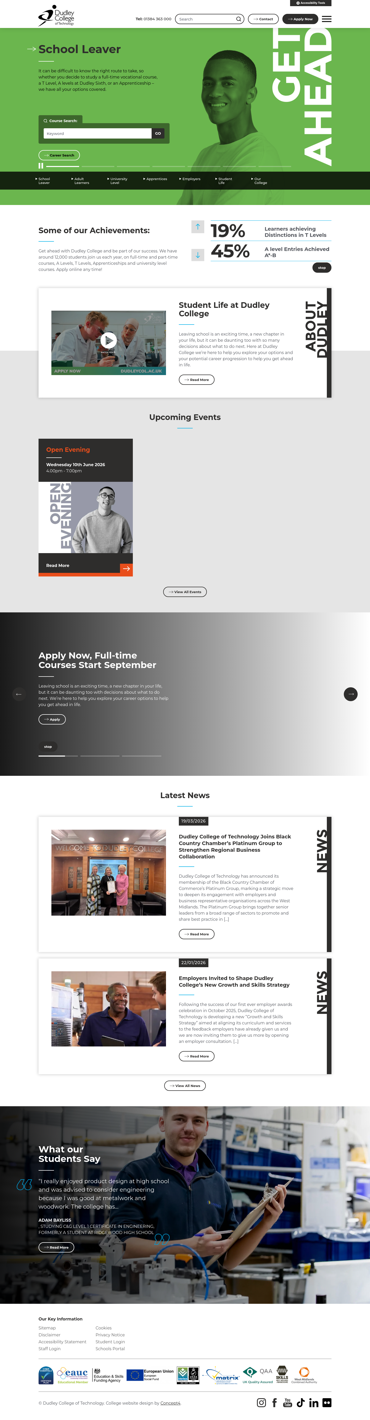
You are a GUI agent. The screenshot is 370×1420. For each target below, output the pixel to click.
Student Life (225, 180)
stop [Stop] (319, 268)
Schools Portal (110, 1348)
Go (158, 133)
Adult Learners (82, 180)
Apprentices (156, 179)
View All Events (185, 592)
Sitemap (47, 1328)
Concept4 (170, 1403)
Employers (191, 179)
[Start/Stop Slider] (40, 166)
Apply (300, 19)
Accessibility (311, 3)
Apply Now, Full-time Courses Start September (97, 660)
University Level (118, 180)
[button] (326, 19)
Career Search (59, 155)
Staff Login (50, 1348)
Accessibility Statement (62, 1341)
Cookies (104, 1328)
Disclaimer (49, 1335)
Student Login (110, 1341)
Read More (196, 380)
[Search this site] (239, 19)
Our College (260, 180)
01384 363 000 (153, 18)
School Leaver (44, 180)
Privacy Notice (110, 1335)
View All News (185, 1086)
